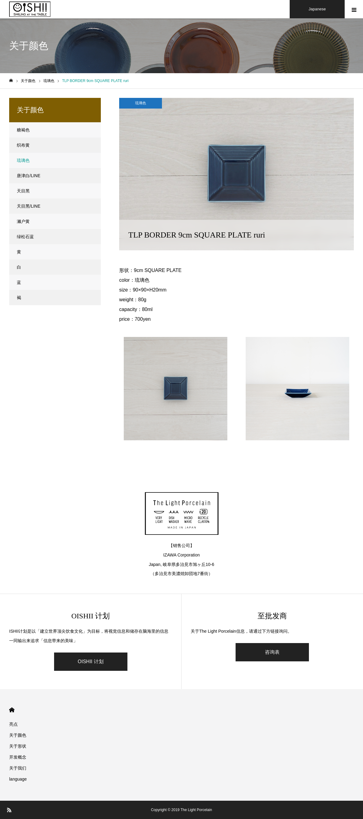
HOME (11, 710)
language (18, 779)
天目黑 (23, 190)
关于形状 (17, 746)
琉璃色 (140, 103)
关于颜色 (17, 735)
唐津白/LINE (28, 175)
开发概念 (17, 757)
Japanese (317, 9)
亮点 (13, 724)
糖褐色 (23, 129)
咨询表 (272, 652)
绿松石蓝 (25, 236)
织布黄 (23, 145)
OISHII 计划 (90, 661)
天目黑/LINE (28, 206)
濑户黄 (23, 221)
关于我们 (17, 768)
